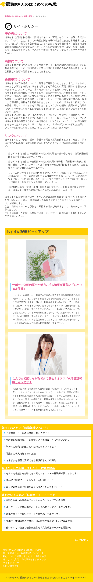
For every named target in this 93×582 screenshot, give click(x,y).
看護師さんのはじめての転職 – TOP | (22, 550)
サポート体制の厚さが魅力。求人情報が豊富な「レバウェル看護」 (40, 520)
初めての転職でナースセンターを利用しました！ (31, 480)
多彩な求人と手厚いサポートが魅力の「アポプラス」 (33, 514)
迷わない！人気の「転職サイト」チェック (28, 495)
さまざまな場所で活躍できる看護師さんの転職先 (31, 460)
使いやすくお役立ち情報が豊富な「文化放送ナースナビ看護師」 (39, 527)
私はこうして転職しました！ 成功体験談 (28, 468)
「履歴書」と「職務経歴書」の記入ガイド (27, 433)
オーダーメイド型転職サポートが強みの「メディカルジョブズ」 (39, 507)
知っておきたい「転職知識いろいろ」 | (23, 553)
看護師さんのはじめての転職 (31, 4)
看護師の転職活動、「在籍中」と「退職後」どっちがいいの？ (38, 440)
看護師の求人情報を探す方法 (21, 453)
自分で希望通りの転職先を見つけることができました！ (34, 487)
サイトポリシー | (11, 562)
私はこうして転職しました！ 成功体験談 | (25, 556)
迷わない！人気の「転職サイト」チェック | (25, 559)
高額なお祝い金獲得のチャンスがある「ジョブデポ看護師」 (36, 500)
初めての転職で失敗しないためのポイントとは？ (31, 446)
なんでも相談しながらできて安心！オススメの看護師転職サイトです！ (42, 473)
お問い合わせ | (10, 565)
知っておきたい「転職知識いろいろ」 (25, 427)
